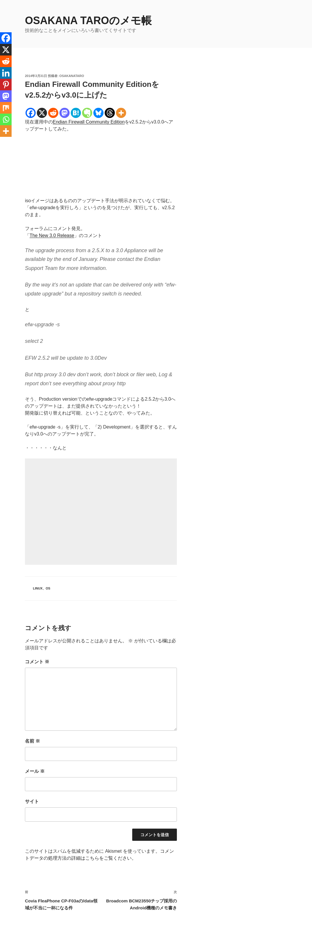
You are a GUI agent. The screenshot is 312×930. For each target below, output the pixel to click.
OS (48, 588)
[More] (121, 113)
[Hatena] (76, 113)
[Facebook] (31, 113)
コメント (37, 661)
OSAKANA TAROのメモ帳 (88, 20)
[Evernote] (87, 113)
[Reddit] (53, 113)
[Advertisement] (101, 511)
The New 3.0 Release (52, 235)
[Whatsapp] (6, 119)
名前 (32, 741)
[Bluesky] (98, 113)
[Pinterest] (6, 84)
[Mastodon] (64, 113)
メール (35, 771)
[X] (42, 113)
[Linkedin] (6, 73)
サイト (32, 801)
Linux (38, 588)
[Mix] (6, 108)
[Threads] (110, 113)
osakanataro (71, 76)
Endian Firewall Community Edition (89, 121)
